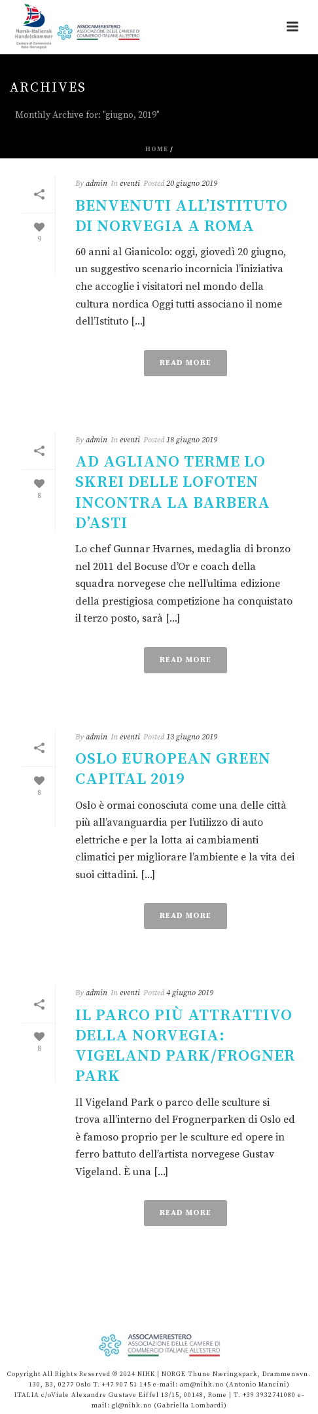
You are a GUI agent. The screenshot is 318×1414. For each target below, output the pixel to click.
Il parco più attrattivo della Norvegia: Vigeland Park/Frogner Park (185, 1046)
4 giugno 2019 (189, 993)
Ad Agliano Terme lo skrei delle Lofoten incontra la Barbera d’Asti (172, 492)
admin (96, 183)
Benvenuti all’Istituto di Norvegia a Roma (181, 216)
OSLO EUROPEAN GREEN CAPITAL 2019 (173, 769)
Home (156, 149)
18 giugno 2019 (191, 440)
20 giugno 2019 (191, 183)
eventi (130, 183)
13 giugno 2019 (191, 737)
